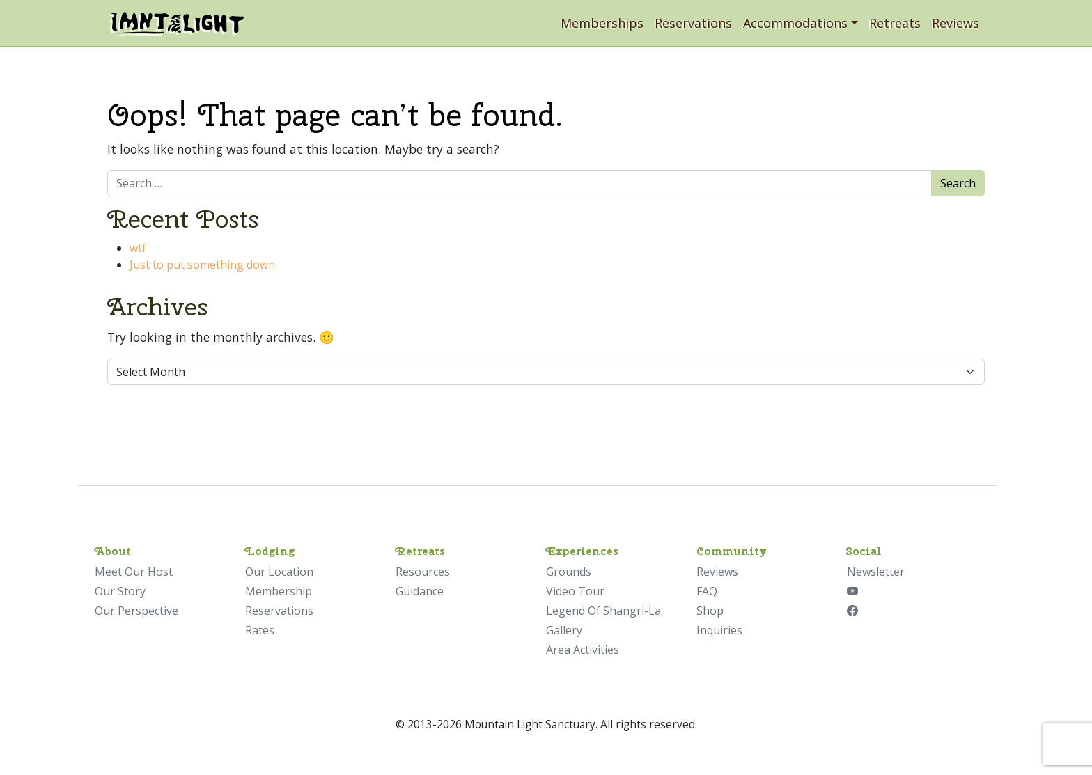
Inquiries (719, 630)
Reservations (693, 23)
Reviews (955, 23)
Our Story (120, 591)
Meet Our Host (134, 571)
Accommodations (795, 23)
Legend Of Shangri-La (603, 610)
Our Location (279, 571)
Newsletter (876, 571)
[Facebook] (852, 610)
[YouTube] (852, 591)
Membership (278, 591)
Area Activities (582, 649)
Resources (423, 571)
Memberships (602, 23)
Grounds (568, 571)
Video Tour (575, 591)
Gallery (564, 630)
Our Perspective (136, 610)
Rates (259, 630)
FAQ (706, 591)
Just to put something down (202, 264)
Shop (710, 610)
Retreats (895, 23)
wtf (138, 248)
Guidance (420, 591)
